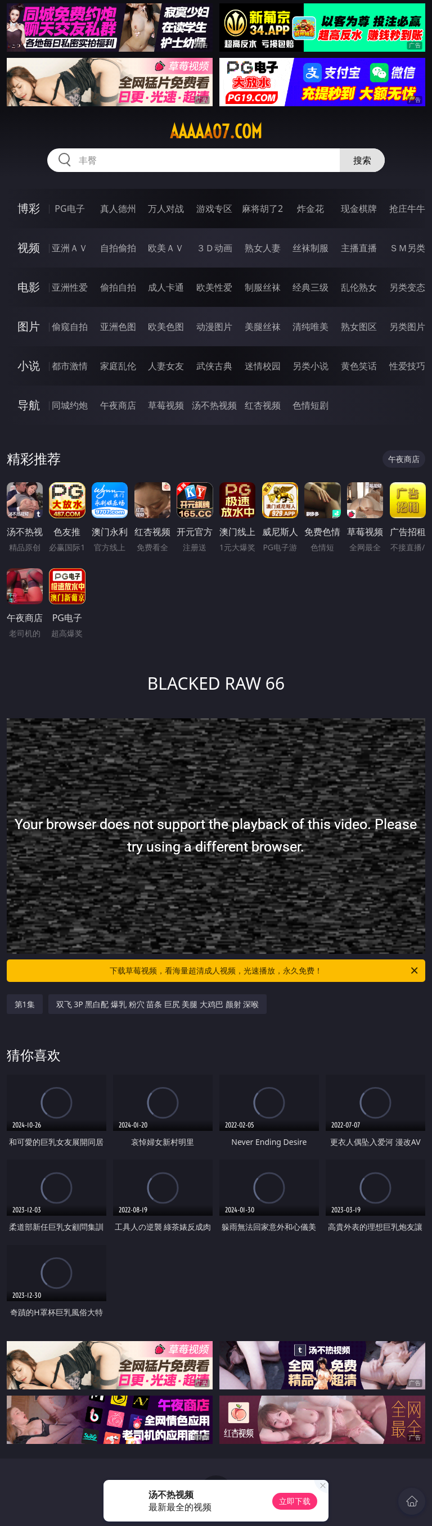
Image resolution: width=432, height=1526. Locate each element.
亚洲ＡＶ (70, 248)
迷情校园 (263, 366)
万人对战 (166, 208)
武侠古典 (214, 366)
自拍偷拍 (118, 248)
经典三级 (310, 287)
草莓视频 (166, 405)
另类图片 (407, 326)
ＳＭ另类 (407, 248)
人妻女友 (166, 366)
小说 (28, 365)
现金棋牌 (359, 208)
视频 (28, 247)
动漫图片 (214, 326)
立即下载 (294, 1501)
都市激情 (70, 366)
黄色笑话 (359, 366)
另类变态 (407, 287)
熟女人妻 (263, 248)
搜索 (362, 160)
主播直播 (359, 248)
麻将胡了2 (262, 208)
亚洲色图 (118, 326)
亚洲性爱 (70, 287)
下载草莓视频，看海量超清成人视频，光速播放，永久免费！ (265, 970)
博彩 (28, 208)
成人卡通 (166, 287)
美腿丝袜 (263, 326)
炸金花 (310, 208)
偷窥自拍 (70, 326)
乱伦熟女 (359, 287)
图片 (28, 326)
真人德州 (118, 208)
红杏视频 (263, 405)
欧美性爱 (214, 287)
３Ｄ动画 (214, 248)
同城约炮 (70, 405)
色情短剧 (310, 405)
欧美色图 (166, 326)
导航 (28, 405)
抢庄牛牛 (407, 208)
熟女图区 (359, 326)
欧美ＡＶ (166, 248)
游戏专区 (214, 208)
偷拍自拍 (118, 287)
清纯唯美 (310, 326)
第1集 (25, 1004)
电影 (28, 287)
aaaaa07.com (216, 131)
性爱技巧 (407, 366)
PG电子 (69, 208)
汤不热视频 (214, 405)
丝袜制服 (310, 248)
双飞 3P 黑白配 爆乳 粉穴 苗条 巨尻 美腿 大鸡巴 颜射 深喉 (157, 1004)
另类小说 (310, 366)
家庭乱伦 (118, 366)
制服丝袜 (263, 287)
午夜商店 (118, 405)
